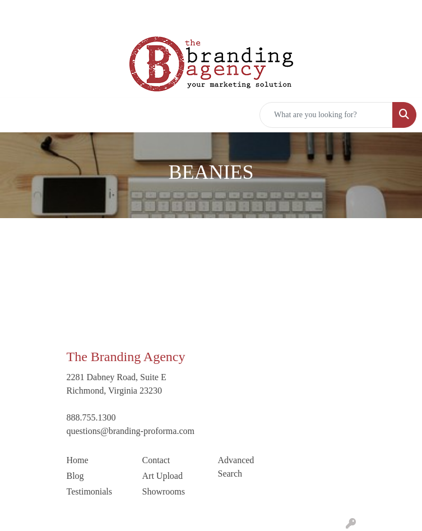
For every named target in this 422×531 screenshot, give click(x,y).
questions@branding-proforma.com (130, 431)
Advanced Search (236, 466)
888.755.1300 (91, 417)
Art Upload (162, 476)
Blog (75, 476)
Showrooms (163, 491)
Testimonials (90, 491)
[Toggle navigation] (17, 115)
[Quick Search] (326, 115)
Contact (156, 460)
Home (78, 460)
